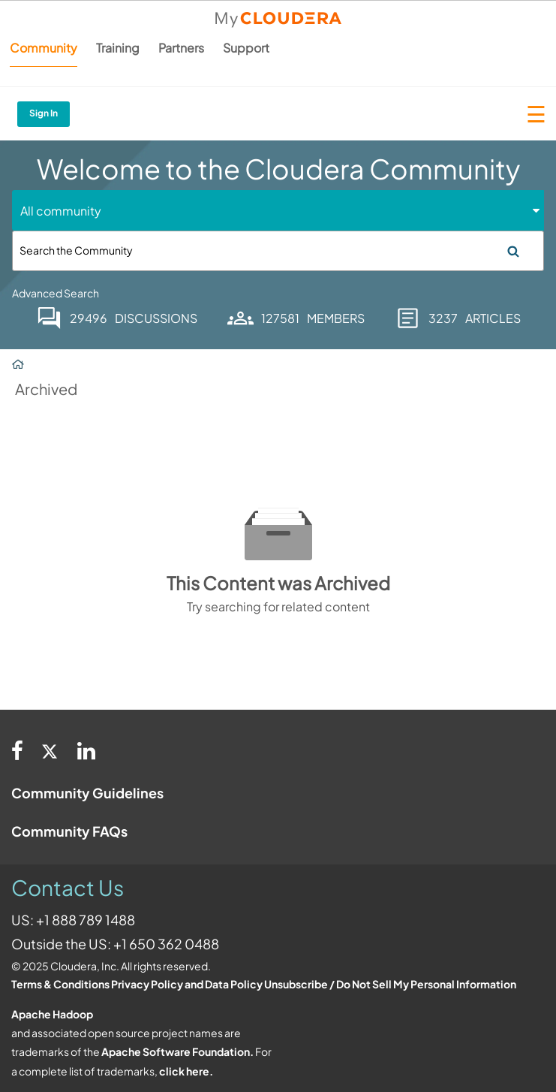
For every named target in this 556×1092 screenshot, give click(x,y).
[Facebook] (17, 750)
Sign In (43, 113)
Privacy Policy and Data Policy (187, 984)
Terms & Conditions (60, 984)
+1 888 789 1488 (85, 919)
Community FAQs (69, 831)
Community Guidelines (87, 792)
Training (118, 48)
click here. (186, 1071)
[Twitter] (50, 750)
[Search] (278, 251)
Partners (181, 48)
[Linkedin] (86, 750)
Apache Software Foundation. (177, 1051)
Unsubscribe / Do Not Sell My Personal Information (390, 984)
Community (43, 48)
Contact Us (67, 887)
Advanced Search (55, 293)
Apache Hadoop (52, 1014)
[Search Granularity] (76, 211)
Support (246, 48)
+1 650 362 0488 (166, 943)
